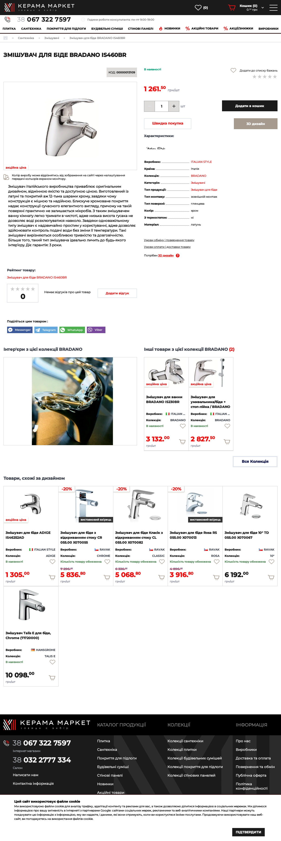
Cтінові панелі (140, 28)
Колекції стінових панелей (191, 775)
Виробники (268, 28)
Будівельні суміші (107, 28)
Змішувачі (198, 182)
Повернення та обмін (255, 767)
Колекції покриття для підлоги (195, 767)
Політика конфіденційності (252, 786)
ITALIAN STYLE (201, 162)
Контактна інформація (33, 783)
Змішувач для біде (204, 189)
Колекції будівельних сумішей (194, 758)
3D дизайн (165, 255)
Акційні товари (202, 28)
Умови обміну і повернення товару (169, 240)
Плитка (9, 28)
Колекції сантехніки (185, 741)
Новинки (169, 28)
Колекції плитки (181, 749)
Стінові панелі (110, 775)
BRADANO (198, 175)
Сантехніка (31, 28)
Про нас (243, 741)
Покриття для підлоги (66, 28)
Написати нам (25, 775)
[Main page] (46, 724)
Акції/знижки (238, 28)
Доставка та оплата (253, 758)
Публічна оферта (251, 775)
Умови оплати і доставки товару (167, 247)
